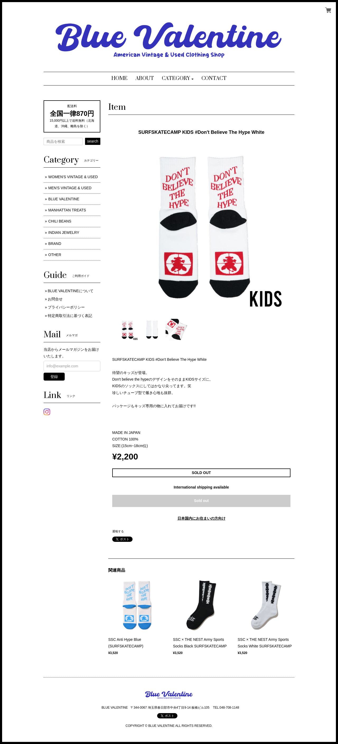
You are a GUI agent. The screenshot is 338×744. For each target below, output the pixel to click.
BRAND (54, 243)
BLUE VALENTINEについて (70, 291)
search (92, 141)
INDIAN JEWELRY (63, 232)
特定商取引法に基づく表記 (70, 316)
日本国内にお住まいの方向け (201, 518)
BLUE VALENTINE (63, 199)
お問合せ (55, 299)
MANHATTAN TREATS (67, 210)
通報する (118, 531)
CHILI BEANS (59, 221)
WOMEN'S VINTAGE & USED (73, 177)
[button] (178, 78)
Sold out (201, 501)
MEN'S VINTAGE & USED (69, 188)
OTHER (54, 255)
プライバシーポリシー (66, 307)
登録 (54, 377)
